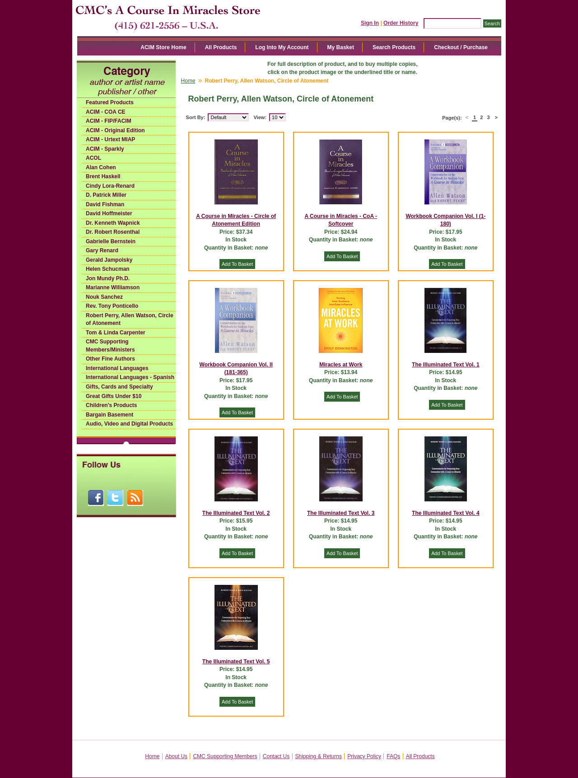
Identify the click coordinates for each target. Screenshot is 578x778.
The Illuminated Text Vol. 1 (446, 364)
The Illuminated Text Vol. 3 (341, 513)
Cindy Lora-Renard (110, 186)
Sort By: (195, 117)
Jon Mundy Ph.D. (108, 278)
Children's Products (111, 405)
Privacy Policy (364, 756)
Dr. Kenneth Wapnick (113, 223)
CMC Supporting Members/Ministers (110, 345)
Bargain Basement (109, 415)
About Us (176, 756)
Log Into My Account (281, 47)
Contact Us (276, 756)
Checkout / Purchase (461, 47)
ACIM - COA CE (106, 112)
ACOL (93, 158)
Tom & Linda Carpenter (115, 332)
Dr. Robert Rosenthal (113, 232)
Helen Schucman (108, 269)
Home (188, 81)
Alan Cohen (101, 167)
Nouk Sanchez (104, 297)
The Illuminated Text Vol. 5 (236, 661)
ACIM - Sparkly (105, 149)
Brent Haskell (103, 176)
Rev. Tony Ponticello (112, 306)
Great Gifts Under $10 (113, 396)
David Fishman (105, 204)
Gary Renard (102, 250)
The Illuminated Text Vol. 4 (446, 513)
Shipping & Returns (318, 756)
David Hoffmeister (109, 213)
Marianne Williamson (113, 287)
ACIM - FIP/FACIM (108, 121)
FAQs (393, 756)
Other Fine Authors (110, 359)
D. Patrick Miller (106, 195)
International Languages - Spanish (130, 377)
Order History (400, 23)
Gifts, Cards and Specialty (119, 387)
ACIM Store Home (163, 47)
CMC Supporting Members (225, 756)
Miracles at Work (340, 364)
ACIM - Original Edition (115, 130)
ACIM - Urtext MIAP (110, 139)
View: (259, 117)
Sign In (370, 23)
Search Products (394, 47)
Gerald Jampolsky (109, 260)
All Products (221, 47)
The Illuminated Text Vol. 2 (236, 513)
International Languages (117, 368)
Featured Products (110, 102)
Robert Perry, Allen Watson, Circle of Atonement (129, 319)
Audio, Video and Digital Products (129, 424)
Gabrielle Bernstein (110, 241)
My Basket (340, 47)
